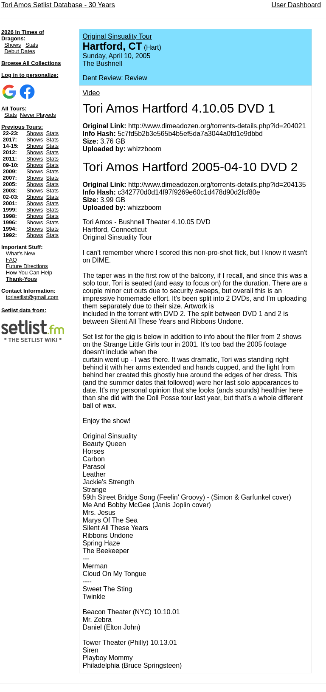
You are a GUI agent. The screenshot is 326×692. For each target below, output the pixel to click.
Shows (12, 45)
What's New (20, 253)
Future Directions (27, 266)
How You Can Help (29, 272)
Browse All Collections (31, 63)
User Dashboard (296, 4)
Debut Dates (19, 51)
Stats (31, 45)
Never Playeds (38, 115)
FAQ (11, 260)
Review (136, 78)
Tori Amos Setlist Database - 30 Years (58, 4)
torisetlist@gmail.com (32, 297)
